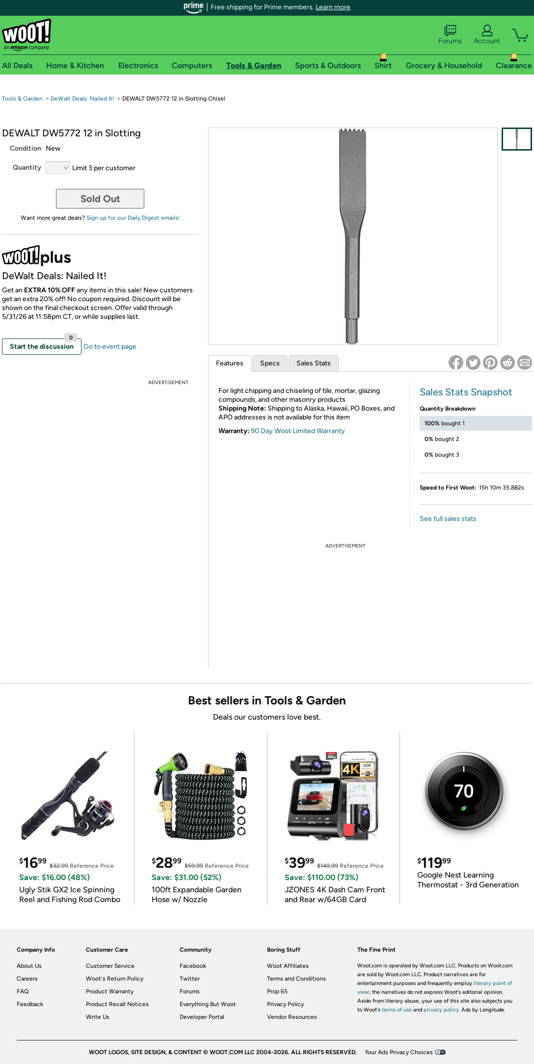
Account (487, 35)
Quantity (27, 167)
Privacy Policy (285, 1004)
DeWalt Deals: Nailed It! (82, 98)
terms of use (397, 1010)
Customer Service (110, 965)
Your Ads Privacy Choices (399, 1052)
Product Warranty (110, 991)
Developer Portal (202, 1016)
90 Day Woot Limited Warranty (298, 431)
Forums (450, 35)
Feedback (30, 1004)
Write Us (97, 1016)
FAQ (22, 991)
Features (229, 363)
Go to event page (109, 346)
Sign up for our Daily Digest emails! (133, 217)
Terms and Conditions (296, 978)
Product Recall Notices (117, 1004)
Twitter (190, 978)
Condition (25, 148)
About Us (29, 965)
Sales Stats (313, 363)
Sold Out (100, 199)
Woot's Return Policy (114, 978)
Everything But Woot (208, 1004)
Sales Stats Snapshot (466, 392)
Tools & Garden (22, 98)
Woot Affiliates (288, 965)
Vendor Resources (292, 1016)
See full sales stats (448, 519)
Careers (27, 978)
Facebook (193, 965)
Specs (270, 363)
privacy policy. (442, 1010)
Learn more (333, 7)
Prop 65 (277, 991)
